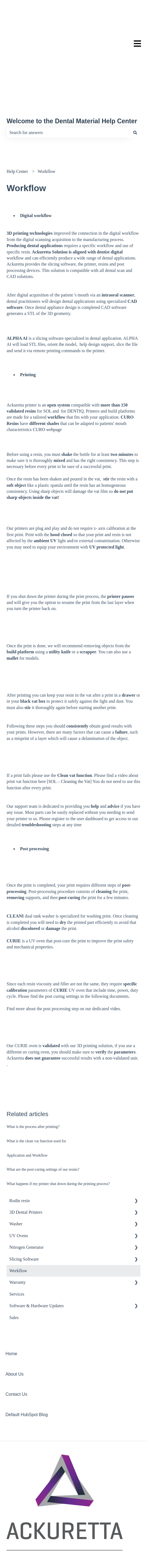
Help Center (17, 127)
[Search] (135, 89)
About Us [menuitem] (14, 1330)
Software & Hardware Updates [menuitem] (36, 1262)
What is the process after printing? (33, 1083)
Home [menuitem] (11, 1310)
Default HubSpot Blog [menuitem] (26, 1371)
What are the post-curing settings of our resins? (43, 1126)
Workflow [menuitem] (18, 1227)
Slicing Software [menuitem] (24, 1215)
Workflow (46, 127)
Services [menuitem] (16, 1250)
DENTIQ (75, 367)
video (115, 965)
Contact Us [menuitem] (16, 1350)
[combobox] (68, 89)
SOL (47, 367)
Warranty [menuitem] (17, 1238)
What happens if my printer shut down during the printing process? (58, 1140)
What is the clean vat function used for (36, 1097)
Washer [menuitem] (16, 1180)
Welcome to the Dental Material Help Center (72, 77)
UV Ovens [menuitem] (18, 1192)
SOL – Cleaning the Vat (69, 738)
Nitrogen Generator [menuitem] (26, 1203)
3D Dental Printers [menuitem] (25, 1168)
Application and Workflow (27, 1112)
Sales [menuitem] (14, 1274)
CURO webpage (47, 386)
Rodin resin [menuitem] (19, 1157)
